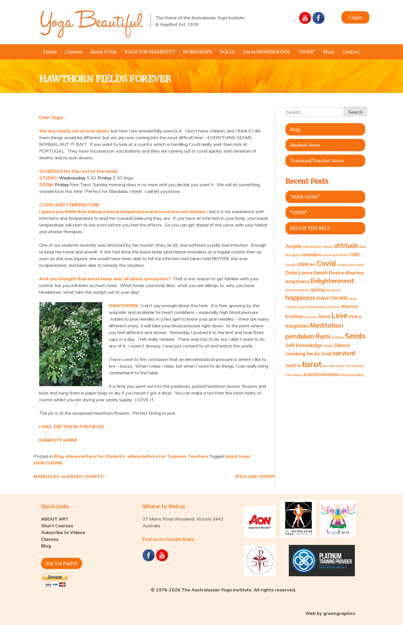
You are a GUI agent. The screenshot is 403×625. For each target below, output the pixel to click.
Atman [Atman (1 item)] (328, 247)
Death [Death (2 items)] (320, 272)
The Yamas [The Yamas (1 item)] (293, 375)
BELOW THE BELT (310, 228)
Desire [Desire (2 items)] (336, 272)
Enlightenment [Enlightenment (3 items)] (332, 281)
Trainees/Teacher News (317, 161)
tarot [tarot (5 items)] (312, 364)
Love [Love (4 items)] (339, 315)
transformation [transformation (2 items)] (321, 374)
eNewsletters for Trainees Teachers (168, 456)
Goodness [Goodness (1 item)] (333, 290)
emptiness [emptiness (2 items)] (297, 281)
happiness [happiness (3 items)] (300, 298)
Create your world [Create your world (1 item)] (350, 265)
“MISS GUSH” (305, 197)
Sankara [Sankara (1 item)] (337, 337)
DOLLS (227, 52)
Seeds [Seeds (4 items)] (355, 336)
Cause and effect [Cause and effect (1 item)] (335, 255)
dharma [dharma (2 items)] (354, 272)
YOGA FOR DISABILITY (150, 52)
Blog (59, 456)
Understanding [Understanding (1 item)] (352, 375)
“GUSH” (306, 52)
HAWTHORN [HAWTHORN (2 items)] (332, 298)
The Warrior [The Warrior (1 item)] (354, 366)
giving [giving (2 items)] (318, 289)
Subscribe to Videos (63, 532)
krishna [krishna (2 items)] (294, 316)
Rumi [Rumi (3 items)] (322, 336)
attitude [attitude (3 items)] (346, 245)
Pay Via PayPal (62, 563)
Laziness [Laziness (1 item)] (311, 317)
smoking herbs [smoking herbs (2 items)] (302, 353)
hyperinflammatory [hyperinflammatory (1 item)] (313, 307)
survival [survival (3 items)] (343, 353)
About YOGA (103, 52)
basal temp (237, 456)
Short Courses (57, 525)
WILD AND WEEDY (255, 476)
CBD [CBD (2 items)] (355, 254)
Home (50, 52)
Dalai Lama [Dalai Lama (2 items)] (298, 272)
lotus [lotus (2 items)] (324, 316)
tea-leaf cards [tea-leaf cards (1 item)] (333, 366)
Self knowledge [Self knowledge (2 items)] (303, 345)
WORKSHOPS (197, 52)
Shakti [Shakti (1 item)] (327, 346)
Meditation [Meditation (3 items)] (326, 325)
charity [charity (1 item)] (290, 265)
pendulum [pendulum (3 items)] (299, 336)
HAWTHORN (48, 463)
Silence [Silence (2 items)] (342, 345)
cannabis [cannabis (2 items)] (310, 254)
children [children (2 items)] (306, 264)
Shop (328, 52)
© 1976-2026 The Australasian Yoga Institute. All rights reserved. (223, 590)
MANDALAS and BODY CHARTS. (69, 476)
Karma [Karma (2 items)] (350, 306)
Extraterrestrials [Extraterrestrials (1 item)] (297, 290)
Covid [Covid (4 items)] (326, 263)
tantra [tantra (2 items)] (293, 365)
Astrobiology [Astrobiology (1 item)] (312, 247)
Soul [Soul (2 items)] (326, 353)
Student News (305, 145)
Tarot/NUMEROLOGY (266, 52)
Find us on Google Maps (168, 539)
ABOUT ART (55, 519)
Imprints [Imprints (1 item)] (335, 307)
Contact (351, 52)
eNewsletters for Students (95, 456)
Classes (73, 52)
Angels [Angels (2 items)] (293, 246)
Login (355, 17)
